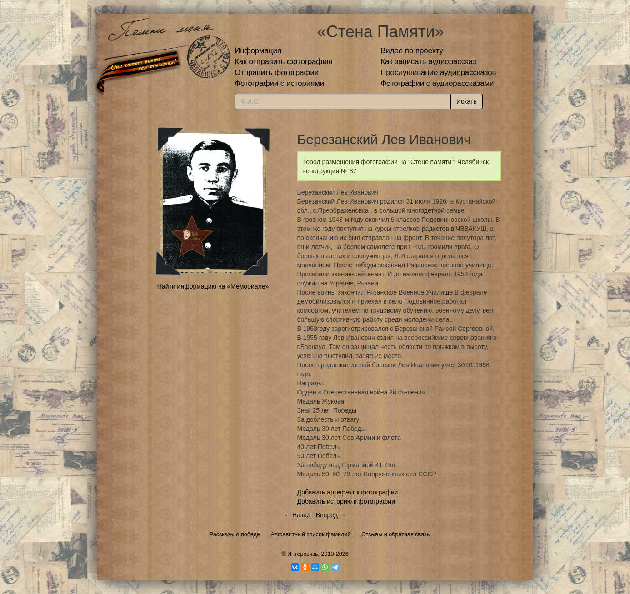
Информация (258, 50)
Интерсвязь (302, 554)
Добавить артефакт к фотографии (347, 492)
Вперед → (331, 515)
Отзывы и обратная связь (395, 534)
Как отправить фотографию (283, 61)
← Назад (297, 515)
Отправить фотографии (277, 72)
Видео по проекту (411, 50)
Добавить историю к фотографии (346, 501)
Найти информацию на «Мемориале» (213, 286)
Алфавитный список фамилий (310, 534)
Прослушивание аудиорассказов (438, 72)
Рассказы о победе (235, 534)
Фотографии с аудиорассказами (437, 83)
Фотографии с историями (279, 83)
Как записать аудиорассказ (428, 61)
